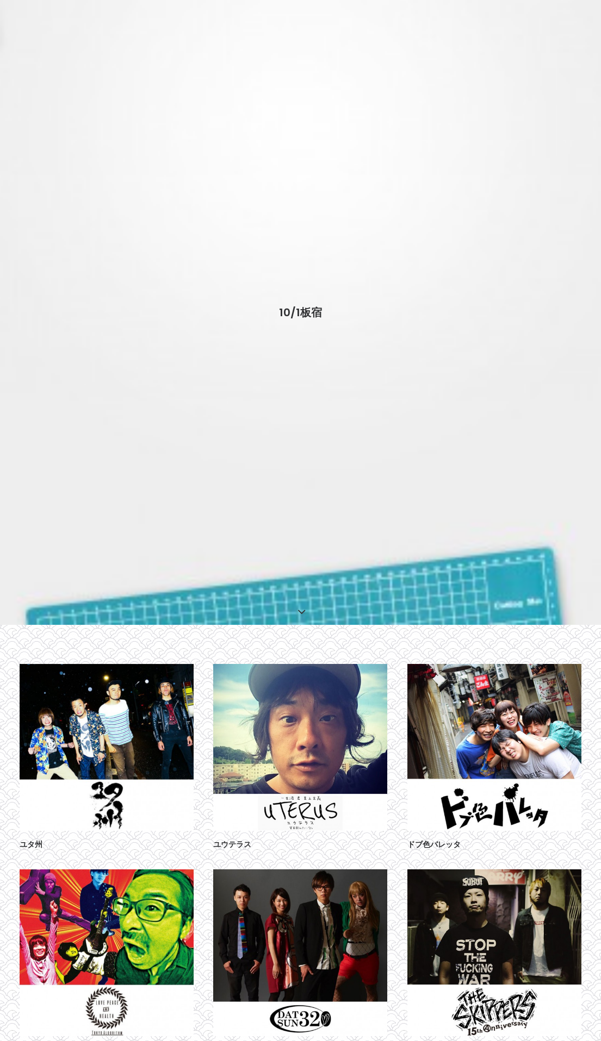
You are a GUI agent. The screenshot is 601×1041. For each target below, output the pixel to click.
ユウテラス (232, 829)
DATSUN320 (234, 1034)
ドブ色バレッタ (434, 829)
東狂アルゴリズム (50, 1034)
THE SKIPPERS (435, 1034)
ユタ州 (31, 829)
